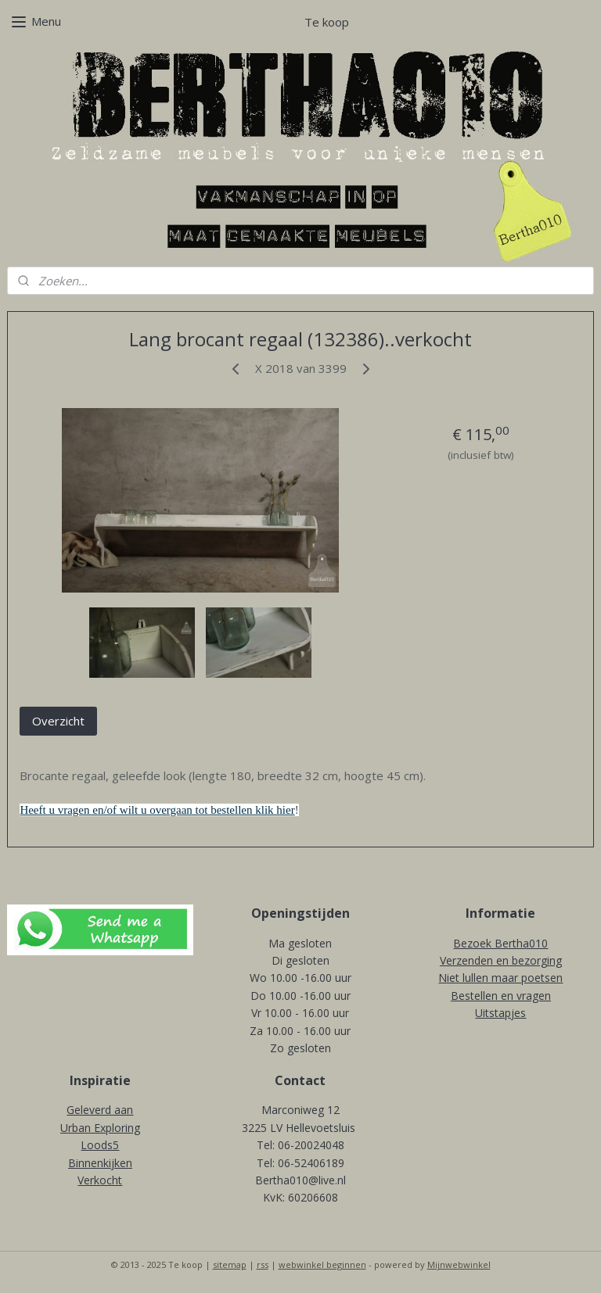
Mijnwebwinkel (459, 1264)
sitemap (230, 1264)
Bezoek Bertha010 (500, 943)
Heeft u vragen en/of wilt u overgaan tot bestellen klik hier (157, 810)
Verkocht (99, 1180)
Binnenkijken (100, 1162)
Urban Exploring (100, 1127)
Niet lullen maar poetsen (500, 977)
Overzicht (58, 721)
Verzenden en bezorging (501, 960)
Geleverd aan (100, 1109)
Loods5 (100, 1144)
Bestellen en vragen (501, 995)
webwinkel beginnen (322, 1264)
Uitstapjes (500, 1012)
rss (262, 1264)
